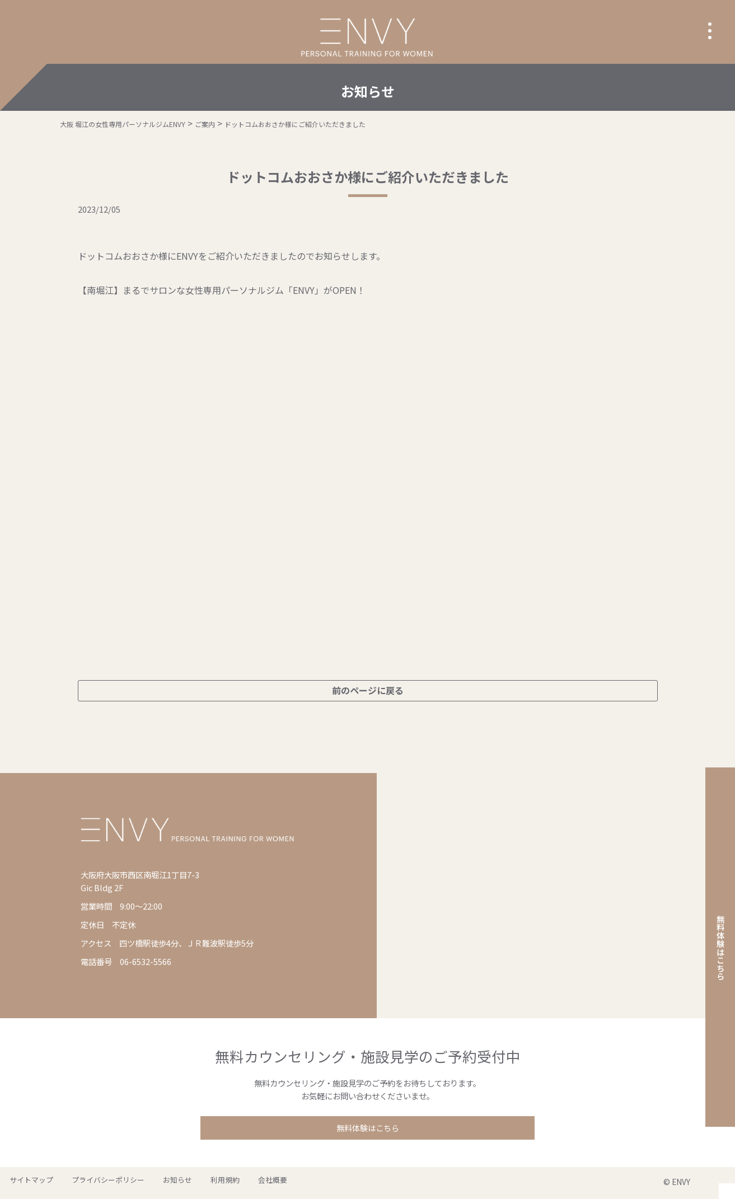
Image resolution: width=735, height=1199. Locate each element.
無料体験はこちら (367, 1129)
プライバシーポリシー (93, 1183)
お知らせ (153, 1183)
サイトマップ (26, 1183)
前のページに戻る (368, 690)
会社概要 (229, 1183)
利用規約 (191, 1183)
